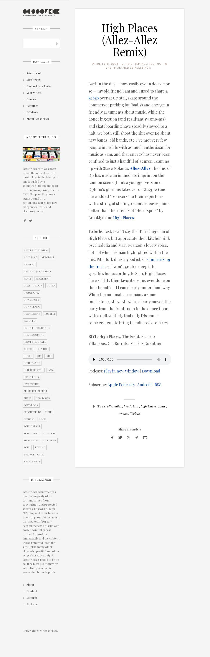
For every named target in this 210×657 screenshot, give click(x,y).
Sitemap (31, 597)
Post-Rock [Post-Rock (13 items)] (31, 405)
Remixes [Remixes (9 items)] (29, 419)
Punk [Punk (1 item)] (48, 412)
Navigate (41, 61)
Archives (31, 604)
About (30, 584)
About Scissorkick (37, 119)
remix (123, 413)
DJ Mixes (32, 112)
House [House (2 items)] (28, 355)
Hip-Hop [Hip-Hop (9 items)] (43, 349)
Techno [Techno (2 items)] (40, 447)
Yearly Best (33, 92)
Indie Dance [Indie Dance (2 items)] (32, 363)
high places (148, 406)
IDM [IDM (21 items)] (38, 355)
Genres (31, 99)
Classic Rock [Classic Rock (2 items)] (33, 285)
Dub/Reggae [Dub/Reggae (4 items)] (32, 313)
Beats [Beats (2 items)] (27, 278)
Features (32, 106)
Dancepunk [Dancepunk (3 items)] (31, 292)
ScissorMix (33, 79)
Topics (41, 238)
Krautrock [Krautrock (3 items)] (31, 377)
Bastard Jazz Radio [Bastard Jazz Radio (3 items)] (37, 271)
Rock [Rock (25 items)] (42, 419)
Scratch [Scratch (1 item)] (49, 433)
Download (151, 371)
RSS (158, 384)
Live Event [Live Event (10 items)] (31, 384)
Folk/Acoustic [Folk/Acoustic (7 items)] (34, 334)
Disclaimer (41, 479)
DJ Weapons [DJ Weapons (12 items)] (31, 299)
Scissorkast (33, 73)
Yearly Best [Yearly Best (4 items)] (32, 461)
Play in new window (121, 371)
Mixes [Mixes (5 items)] (27, 398)
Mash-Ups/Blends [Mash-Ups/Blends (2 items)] (35, 391)
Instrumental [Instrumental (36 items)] (33, 370)
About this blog (41, 137)
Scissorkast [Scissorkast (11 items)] (32, 426)
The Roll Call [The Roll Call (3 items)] (34, 454)
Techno (155, 63)
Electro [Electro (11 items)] (30, 320)
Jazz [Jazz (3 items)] (51, 370)
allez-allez (114, 406)
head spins (131, 406)
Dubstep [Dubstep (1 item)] (50, 313)
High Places (123, 217)
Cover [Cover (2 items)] (51, 285)
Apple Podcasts (121, 384)
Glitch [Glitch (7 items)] (29, 349)
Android (144, 384)
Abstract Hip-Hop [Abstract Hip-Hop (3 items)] (36, 250)
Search (41, 28)
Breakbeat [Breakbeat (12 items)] (43, 278)
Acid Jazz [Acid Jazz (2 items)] (30, 257)
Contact (31, 591)
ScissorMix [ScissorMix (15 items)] (31, 433)
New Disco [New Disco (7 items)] (43, 398)
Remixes (140, 63)
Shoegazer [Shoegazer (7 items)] (31, 440)
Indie (128, 63)
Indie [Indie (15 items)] (49, 355)
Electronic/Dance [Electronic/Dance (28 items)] (37, 327)
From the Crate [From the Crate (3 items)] (35, 341)
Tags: (101, 406)
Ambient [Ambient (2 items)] (29, 264)
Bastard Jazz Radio (38, 86)
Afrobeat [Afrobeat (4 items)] (48, 257)
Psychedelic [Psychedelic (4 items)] (32, 412)
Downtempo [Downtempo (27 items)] (32, 306)
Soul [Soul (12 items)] (27, 447)
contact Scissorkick (35, 534)
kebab (93, 98)
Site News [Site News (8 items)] (49, 440)
